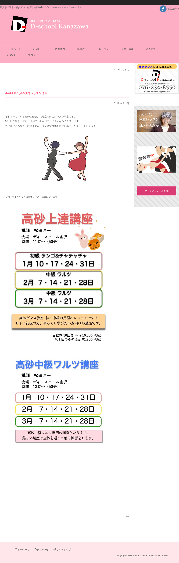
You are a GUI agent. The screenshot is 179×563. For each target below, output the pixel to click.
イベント (11, 55)
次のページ (22, 549)
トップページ (13, 49)
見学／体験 (127, 49)
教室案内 (60, 49)
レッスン (104, 49)
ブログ (31, 55)
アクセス (150, 49)
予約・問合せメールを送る (156, 191)
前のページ (41, 549)
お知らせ (38, 49)
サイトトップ (62, 549)
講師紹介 (82, 49)
